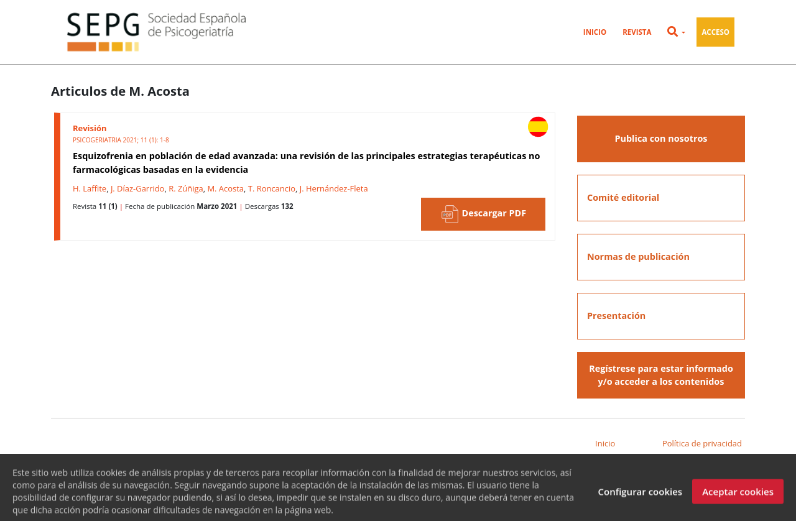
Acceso (715, 32)
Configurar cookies (640, 495)
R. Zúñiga (186, 188)
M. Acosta (225, 188)
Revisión (89, 128)
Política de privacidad (702, 443)
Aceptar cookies (738, 495)
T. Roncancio (271, 188)
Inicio (594, 32)
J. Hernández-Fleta (334, 188)
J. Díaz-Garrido (138, 188)
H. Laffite (89, 188)
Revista (636, 32)
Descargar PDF (483, 214)
